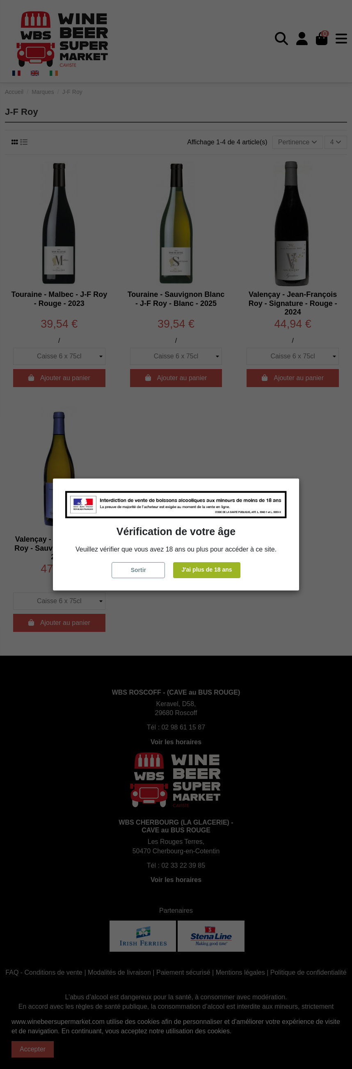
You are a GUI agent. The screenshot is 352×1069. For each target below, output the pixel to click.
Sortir (138, 570)
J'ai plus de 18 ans (206, 569)
